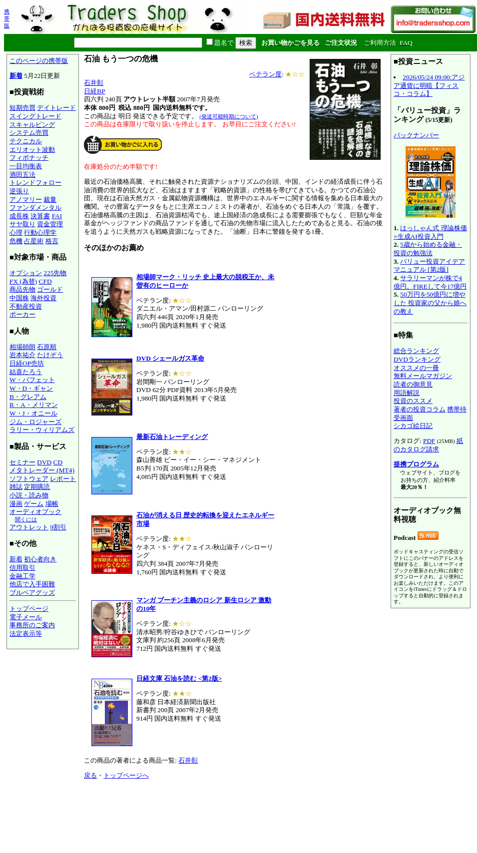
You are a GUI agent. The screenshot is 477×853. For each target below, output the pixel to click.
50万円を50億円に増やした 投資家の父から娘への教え (430, 303)
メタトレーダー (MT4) (41, 470)
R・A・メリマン (33, 405)
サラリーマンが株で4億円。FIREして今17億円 (430, 282)
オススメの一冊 (416, 368)
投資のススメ (413, 401)
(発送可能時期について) (228, 116)
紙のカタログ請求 (428, 445)
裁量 (49, 199)
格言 (51, 241)
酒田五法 (22, 174)
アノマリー (25, 199)
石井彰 (93, 82)
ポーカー (22, 314)
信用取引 (22, 567)
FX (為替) (23, 281)
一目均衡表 (25, 166)
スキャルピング (32, 124)
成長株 (19, 216)
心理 (15, 232)
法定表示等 (25, 633)
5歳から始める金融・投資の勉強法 (428, 249)
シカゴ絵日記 (413, 425)
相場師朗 (22, 347)
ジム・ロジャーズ (35, 422)
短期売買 (22, 107)
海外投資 (43, 298)
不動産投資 (25, 306)
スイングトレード (35, 116)
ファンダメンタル (35, 207)
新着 (15, 75)
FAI (57, 216)
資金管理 (50, 224)
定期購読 (37, 486)
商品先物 (22, 289)
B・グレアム (27, 397)
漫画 (15, 503)
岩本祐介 (22, 355)
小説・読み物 (28, 495)
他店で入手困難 (32, 584)
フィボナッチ (28, 157)
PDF (429, 440)
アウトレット (28, 527)
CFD (45, 281)
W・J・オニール (33, 413)
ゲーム (33, 503)
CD (58, 462)
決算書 (40, 216)
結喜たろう (25, 372)
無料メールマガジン (423, 376)
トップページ (28, 608)
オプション (25, 273)
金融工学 (22, 576)
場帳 (51, 503)
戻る (90, 775)
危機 (15, 241)
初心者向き (40, 559)
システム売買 (28, 132)
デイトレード (56, 107)
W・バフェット (32, 380)
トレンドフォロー (35, 182)
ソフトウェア (28, 478)
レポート (63, 478)
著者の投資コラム (420, 409)
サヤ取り (22, 224)
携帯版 (6, 18)
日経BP (94, 91)
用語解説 (407, 393)
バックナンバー (416, 135)
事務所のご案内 (32, 625)
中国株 (19, 298)
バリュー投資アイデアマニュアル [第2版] (429, 266)
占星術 (33, 241)
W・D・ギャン (31, 388)
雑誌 (15, 486)
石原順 (46, 347)
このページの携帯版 (38, 60)
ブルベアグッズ (32, 592)
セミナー (22, 462)
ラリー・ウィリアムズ (41, 429)
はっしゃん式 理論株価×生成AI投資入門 (430, 232)
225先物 (54, 273)
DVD (44, 462)
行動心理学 (40, 232)
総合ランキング (416, 351)
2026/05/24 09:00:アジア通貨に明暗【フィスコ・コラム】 (429, 85)
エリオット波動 (32, 149)
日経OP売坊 (26, 363)
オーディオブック (35, 511)
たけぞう (50, 355)
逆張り (19, 191)
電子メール (25, 617)
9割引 (58, 527)
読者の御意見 (413, 384)
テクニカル (25, 141)
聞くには (26, 519)
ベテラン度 (265, 74)
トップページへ (126, 775)
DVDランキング (417, 359)
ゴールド (50, 289)
